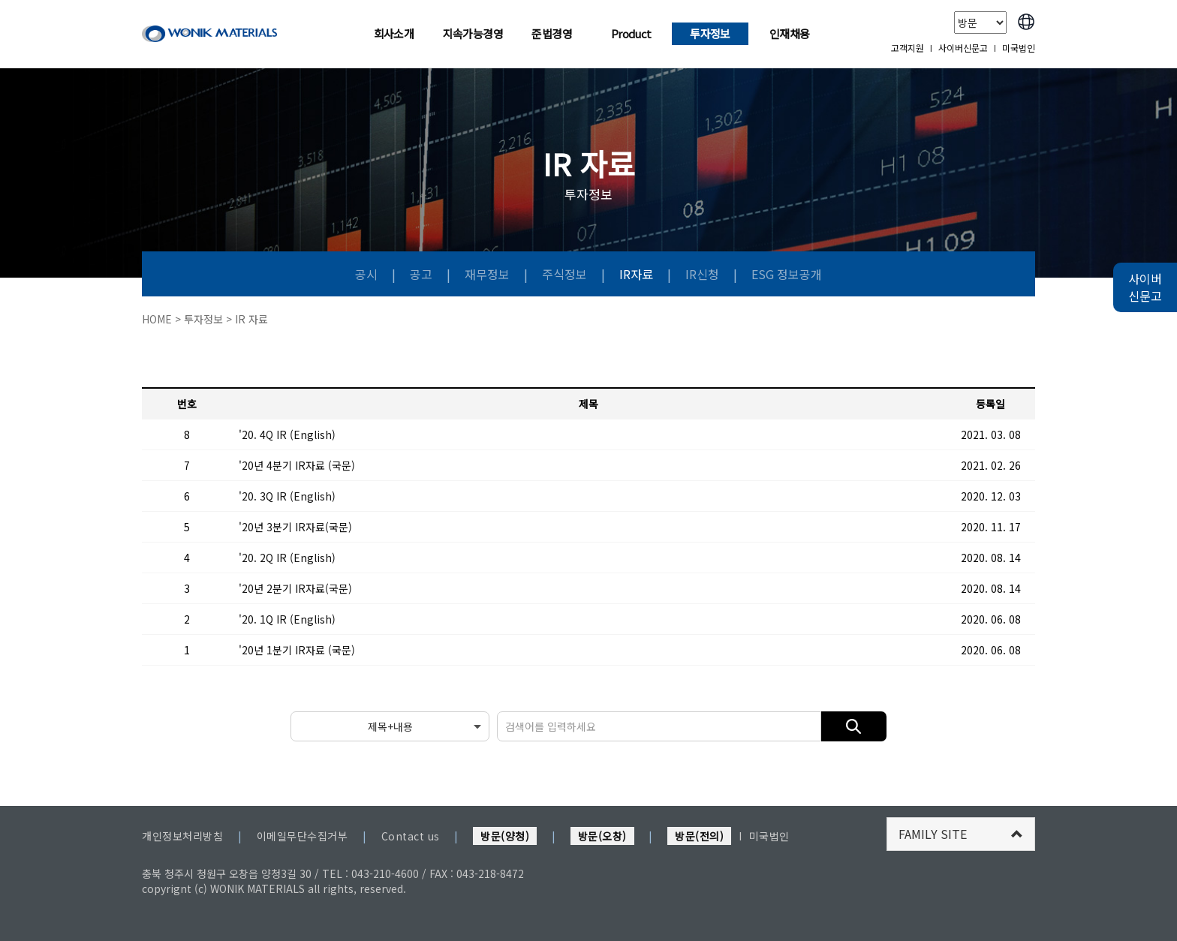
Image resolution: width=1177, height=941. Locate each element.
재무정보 (489, 274)
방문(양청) (504, 835)
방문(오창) (602, 835)
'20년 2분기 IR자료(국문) (295, 588)
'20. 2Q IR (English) (287, 557)
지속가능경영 (473, 33)
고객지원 (907, 47)
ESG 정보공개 (786, 274)
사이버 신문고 (1145, 287)
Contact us (410, 835)
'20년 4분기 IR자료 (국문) (297, 465)
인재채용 (789, 33)
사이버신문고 (963, 47)
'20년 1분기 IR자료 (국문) (297, 649)
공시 (368, 274)
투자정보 (710, 33)
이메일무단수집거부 (302, 835)
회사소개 (394, 33)
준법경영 (551, 33)
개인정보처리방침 (182, 835)
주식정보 (566, 274)
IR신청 (702, 274)
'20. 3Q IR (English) (287, 496)
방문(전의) (699, 835)
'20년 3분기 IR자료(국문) (295, 526)
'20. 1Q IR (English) (287, 619)
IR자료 (637, 274)
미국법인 (1018, 47)
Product (631, 33)
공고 (422, 274)
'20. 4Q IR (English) (287, 434)
